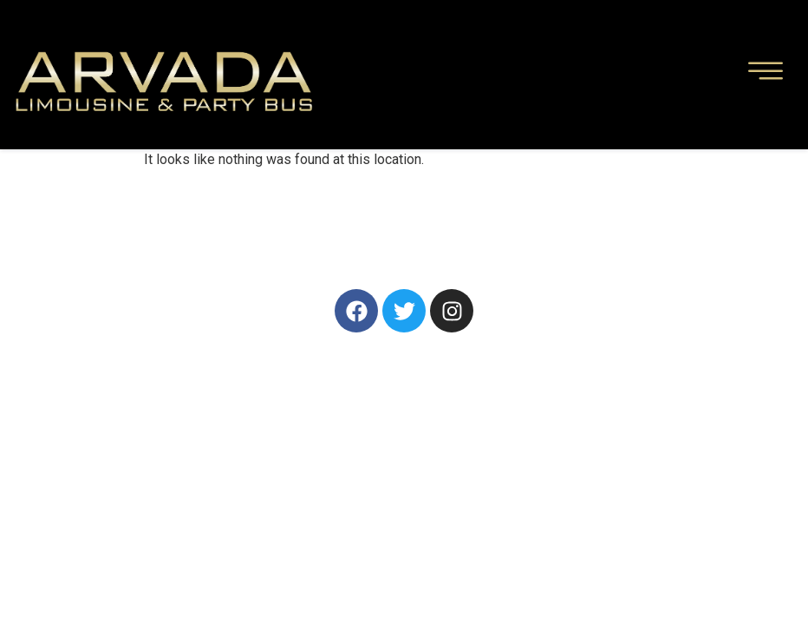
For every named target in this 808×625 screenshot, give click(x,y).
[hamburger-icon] (765, 75)
